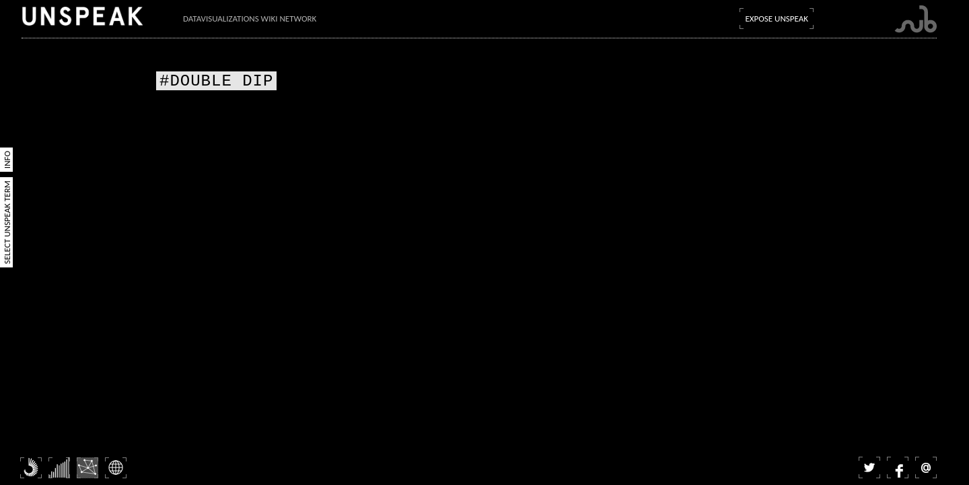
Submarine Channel (915, 19)
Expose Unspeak (776, 18)
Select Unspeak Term (7, 222)
